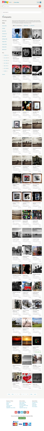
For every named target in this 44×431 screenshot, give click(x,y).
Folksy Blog (21, 406)
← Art (3, 15)
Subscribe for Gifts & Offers (10, 407)
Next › (32, 394)
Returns (7, 404)
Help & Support (21, 403)
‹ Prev (12, 394)
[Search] (40, 6)
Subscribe (22, 418)
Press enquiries (34, 406)
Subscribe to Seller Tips (23, 407)
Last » (35, 394)
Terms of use (34, 405)
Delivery (7, 403)
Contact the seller (9, 405)
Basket (39, 2)
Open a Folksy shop (22, 402)
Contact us (34, 403)
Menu (10, 2)
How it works (8, 402)
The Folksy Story (35, 402)
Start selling (16, 2)
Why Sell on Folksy (22, 404)
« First (9, 394)
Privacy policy (34, 404)
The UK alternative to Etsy (23, 405)
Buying (8, 406)
